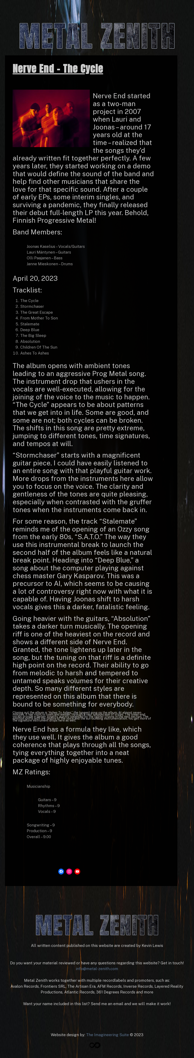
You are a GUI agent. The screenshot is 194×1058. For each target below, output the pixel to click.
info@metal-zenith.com (97, 968)
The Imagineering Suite (107, 1035)
